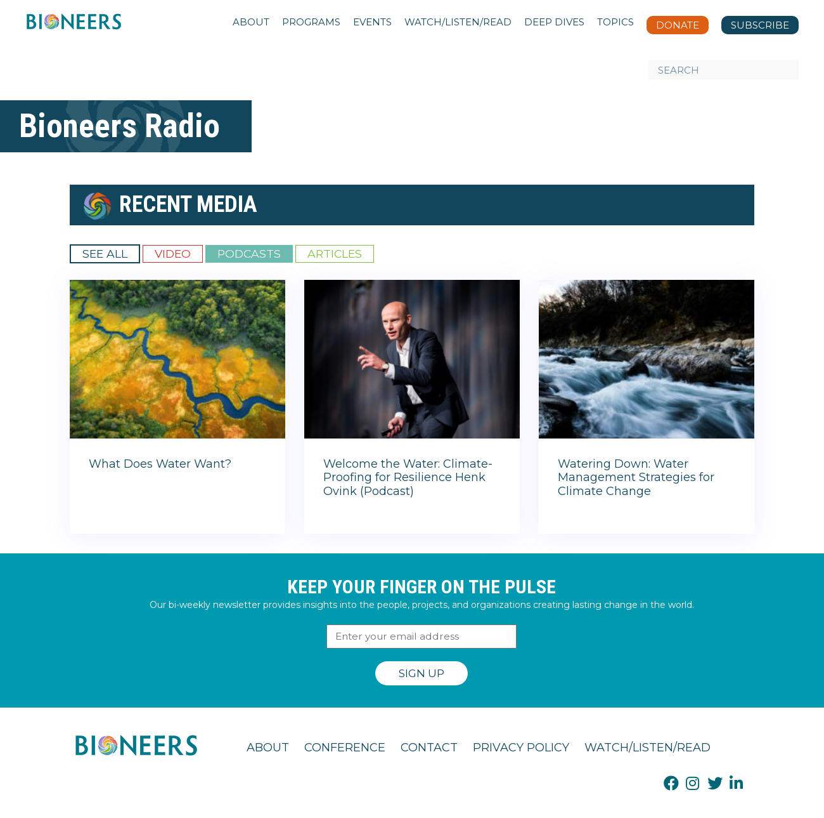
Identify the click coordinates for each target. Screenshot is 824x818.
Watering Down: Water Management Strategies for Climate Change (636, 477)
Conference (344, 748)
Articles (334, 253)
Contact (429, 748)
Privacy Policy (521, 748)
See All (104, 253)
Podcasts (249, 253)
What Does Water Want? (160, 464)
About (268, 748)
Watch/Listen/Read (647, 748)
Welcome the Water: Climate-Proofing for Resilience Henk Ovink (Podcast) (407, 477)
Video (173, 253)
